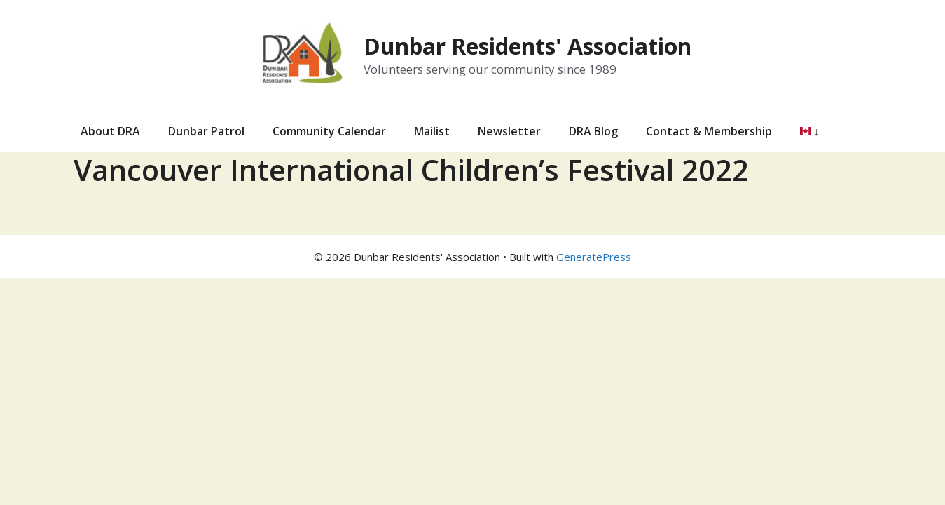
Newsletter (509, 131)
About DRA (110, 131)
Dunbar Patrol (206, 131)
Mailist (432, 131)
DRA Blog (593, 131)
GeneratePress (593, 257)
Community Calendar (329, 131)
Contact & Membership (709, 131)
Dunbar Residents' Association (527, 46)
